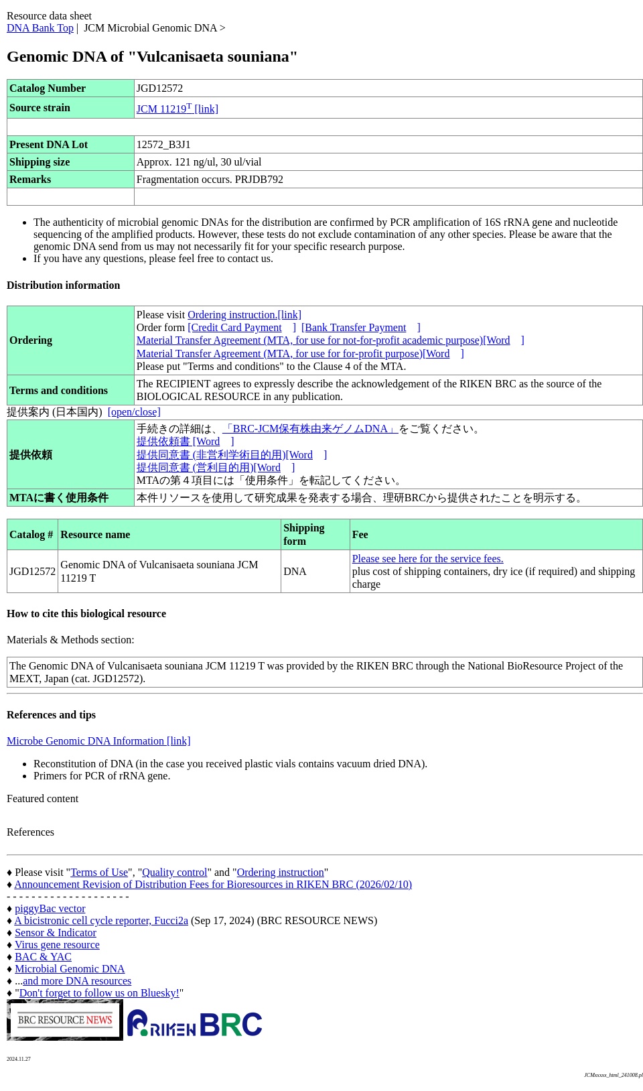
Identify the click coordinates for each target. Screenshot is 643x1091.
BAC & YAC (43, 956)
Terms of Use (99, 872)
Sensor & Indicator (55, 932)
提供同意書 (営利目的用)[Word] (216, 467)
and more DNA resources (77, 980)
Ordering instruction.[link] (244, 314)
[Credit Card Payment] (242, 327)
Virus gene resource (57, 944)
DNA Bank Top (40, 28)
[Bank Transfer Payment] (361, 327)
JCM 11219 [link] (177, 109)
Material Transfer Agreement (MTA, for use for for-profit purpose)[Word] (300, 353)
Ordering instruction (280, 872)
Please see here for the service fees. (428, 558)
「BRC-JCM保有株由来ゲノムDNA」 (310, 428)
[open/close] (134, 412)
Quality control (174, 872)
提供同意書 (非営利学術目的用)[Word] (232, 454)
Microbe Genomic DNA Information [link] (99, 741)
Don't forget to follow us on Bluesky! (99, 993)
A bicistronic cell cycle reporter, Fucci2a (101, 920)
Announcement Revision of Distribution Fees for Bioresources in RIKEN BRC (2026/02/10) (213, 884)
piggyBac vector (50, 908)
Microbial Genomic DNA (70, 968)
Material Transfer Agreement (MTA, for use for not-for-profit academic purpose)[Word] (330, 340)
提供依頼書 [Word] (185, 441)
